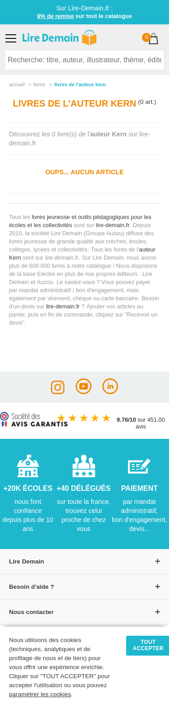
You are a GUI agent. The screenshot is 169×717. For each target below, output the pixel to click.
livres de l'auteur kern (80, 84)
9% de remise (55, 16)
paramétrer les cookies (40, 694)
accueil (17, 84)
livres (39, 84)
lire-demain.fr (112, 225)
